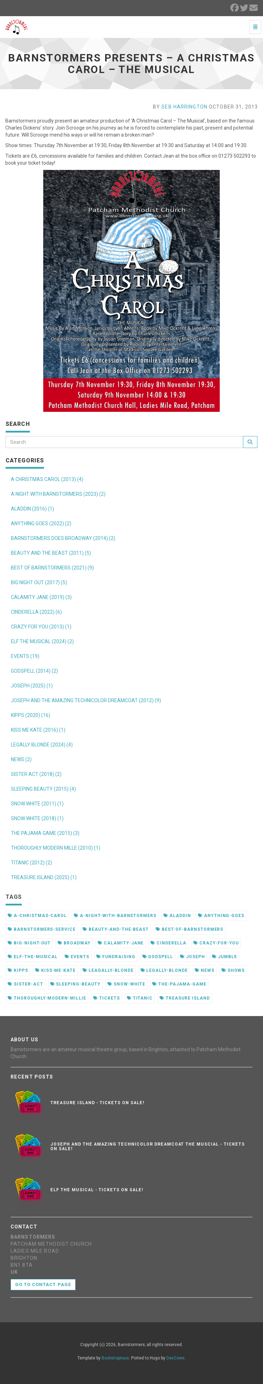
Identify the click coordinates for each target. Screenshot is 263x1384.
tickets (106, 998)
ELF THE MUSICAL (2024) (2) (42, 641)
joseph (192, 956)
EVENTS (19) (25, 656)
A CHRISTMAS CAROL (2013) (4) (47, 479)
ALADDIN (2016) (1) (32, 509)
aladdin (177, 915)
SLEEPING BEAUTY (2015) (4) (43, 789)
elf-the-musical (33, 956)
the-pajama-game (179, 984)
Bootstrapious (115, 1358)
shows (233, 970)
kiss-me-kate (55, 970)
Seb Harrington (184, 107)
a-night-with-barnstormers (115, 915)
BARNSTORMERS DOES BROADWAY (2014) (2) (63, 538)
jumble (224, 956)
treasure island (185, 998)
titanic (140, 998)
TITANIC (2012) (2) (31, 862)
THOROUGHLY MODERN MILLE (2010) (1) (55, 848)
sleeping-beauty (75, 984)
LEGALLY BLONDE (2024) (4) (42, 744)
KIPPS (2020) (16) (30, 715)
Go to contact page (43, 1284)
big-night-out (29, 943)
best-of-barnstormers (189, 929)
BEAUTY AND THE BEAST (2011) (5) (51, 553)
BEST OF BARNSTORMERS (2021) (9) (52, 568)
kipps (18, 970)
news (204, 970)
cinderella (168, 943)
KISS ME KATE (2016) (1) (38, 730)
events (77, 956)
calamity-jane (120, 943)
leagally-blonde (108, 970)
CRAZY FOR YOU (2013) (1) (41, 627)
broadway (74, 943)
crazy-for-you (216, 943)
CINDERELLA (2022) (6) (36, 612)
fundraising (115, 956)
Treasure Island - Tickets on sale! (97, 1102)
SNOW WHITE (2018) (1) (37, 818)
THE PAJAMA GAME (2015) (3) (45, 833)
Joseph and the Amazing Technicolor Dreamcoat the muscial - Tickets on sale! (147, 1146)
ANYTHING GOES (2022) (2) (41, 523)
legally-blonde (164, 970)
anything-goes (221, 915)
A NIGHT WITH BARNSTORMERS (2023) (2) (58, 494)
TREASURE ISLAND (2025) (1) (44, 877)
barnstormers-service (42, 929)
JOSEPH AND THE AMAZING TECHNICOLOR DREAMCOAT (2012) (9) (86, 700)
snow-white (127, 984)
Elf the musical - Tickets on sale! (96, 1189)
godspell (157, 956)
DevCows (175, 1358)
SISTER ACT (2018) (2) (36, 774)
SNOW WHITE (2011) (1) (37, 803)
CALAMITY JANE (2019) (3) (41, 597)
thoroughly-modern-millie (47, 998)
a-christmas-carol (37, 915)
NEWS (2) (21, 759)
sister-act (25, 984)
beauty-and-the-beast (116, 929)
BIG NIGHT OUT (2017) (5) (39, 582)
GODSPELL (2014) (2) (34, 671)
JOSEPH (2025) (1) (32, 685)
